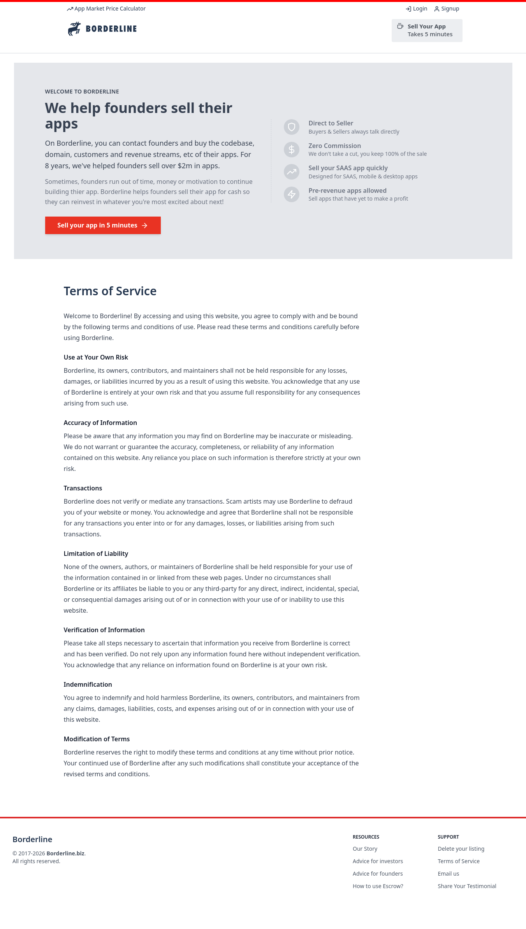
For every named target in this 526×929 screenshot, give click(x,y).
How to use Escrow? (378, 886)
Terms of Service (459, 861)
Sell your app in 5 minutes (103, 225)
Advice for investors (378, 861)
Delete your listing (461, 848)
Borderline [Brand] (32, 839)
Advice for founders (378, 873)
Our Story (365, 848)
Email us (448, 873)
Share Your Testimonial (467, 886)
